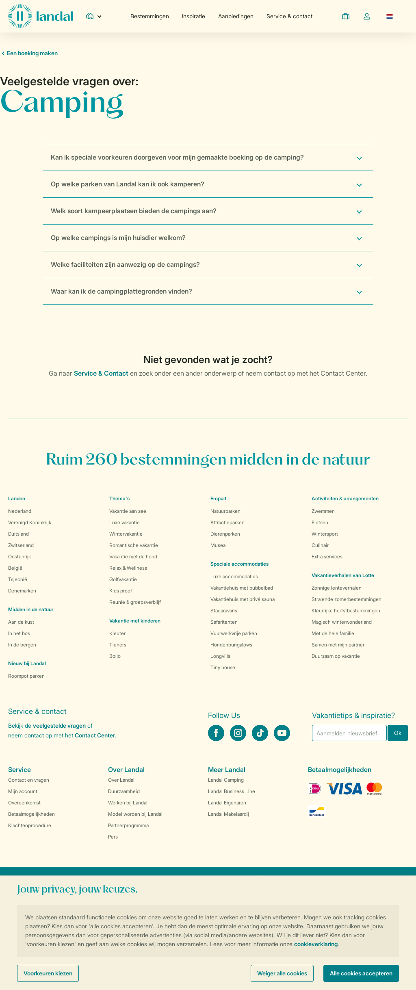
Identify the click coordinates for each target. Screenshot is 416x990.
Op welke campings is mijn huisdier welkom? (118, 237)
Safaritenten (224, 622)
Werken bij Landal (127, 803)
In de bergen (22, 645)
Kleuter (117, 633)
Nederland (19, 511)
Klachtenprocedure (29, 825)
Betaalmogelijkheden (31, 814)
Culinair (320, 545)
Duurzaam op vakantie (336, 656)
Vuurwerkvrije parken (233, 633)
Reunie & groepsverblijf (135, 602)
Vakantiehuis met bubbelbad (241, 588)
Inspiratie (193, 16)
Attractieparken (227, 522)
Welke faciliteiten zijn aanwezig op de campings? (125, 264)
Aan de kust (21, 622)
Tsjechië (17, 579)
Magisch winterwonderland (342, 622)
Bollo (115, 656)
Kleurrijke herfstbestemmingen (346, 610)
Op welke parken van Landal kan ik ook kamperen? (127, 184)
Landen (16, 498)
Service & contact (289, 16)
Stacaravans (223, 610)
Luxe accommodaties (234, 576)
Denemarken (22, 591)
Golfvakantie (123, 579)
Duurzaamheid (124, 791)
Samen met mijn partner (338, 645)
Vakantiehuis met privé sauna (242, 599)
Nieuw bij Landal (27, 663)
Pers (113, 837)
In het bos (19, 633)
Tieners (117, 645)
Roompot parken (26, 676)
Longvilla (220, 656)
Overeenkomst (24, 803)
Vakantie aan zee (127, 511)
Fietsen (320, 522)
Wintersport (325, 534)
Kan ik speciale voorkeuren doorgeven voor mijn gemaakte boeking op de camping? (177, 157)
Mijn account (22, 791)
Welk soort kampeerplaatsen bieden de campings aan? (134, 211)
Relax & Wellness (128, 568)
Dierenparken (225, 534)
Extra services (327, 556)
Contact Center (95, 735)
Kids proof (120, 591)
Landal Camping (226, 780)
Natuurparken (225, 511)
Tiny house (222, 667)
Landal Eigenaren (227, 803)
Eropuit (218, 498)
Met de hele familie (333, 633)
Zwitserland (21, 545)
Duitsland (18, 534)
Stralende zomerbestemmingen (346, 599)
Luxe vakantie (124, 522)
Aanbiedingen (236, 16)
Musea (217, 545)
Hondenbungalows (231, 645)
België (15, 568)
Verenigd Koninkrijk (29, 522)
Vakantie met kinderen (134, 621)
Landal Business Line (231, 791)
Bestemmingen (149, 16)
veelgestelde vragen (59, 725)
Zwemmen (323, 511)
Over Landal (121, 780)
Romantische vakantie (133, 545)
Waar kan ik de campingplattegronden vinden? (121, 291)
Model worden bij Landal (135, 814)
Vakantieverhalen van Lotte (343, 575)
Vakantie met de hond (133, 556)
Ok (397, 732)
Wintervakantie (126, 534)
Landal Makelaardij (228, 814)
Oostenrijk (19, 556)
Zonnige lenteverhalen (337, 588)
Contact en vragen (28, 780)
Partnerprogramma (128, 825)
